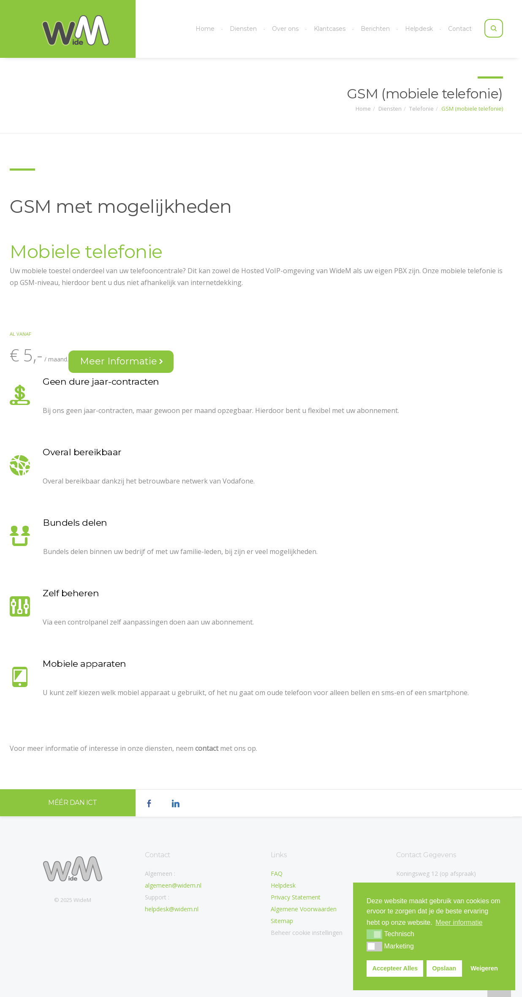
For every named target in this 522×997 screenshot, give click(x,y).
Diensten (243, 29)
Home (205, 29)
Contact (460, 29)
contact (206, 748)
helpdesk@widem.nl (171, 909)
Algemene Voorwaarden (304, 909)
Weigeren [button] (484, 968)
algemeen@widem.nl (173, 885)
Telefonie (421, 107)
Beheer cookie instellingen (307, 933)
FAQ (277, 873)
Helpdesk (419, 29)
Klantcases (329, 29)
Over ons (285, 29)
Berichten (375, 29)
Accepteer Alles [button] (395, 968)
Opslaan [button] (444, 968)
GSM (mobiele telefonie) (472, 107)
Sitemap (282, 921)
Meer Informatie (121, 361)
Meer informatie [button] (458, 922)
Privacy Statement (296, 897)
